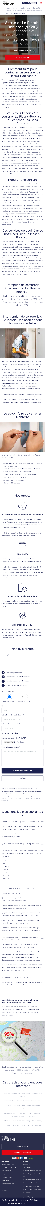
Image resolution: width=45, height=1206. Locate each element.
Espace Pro (26, 1164)
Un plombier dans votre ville (32, 1170)
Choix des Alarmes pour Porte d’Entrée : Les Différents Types (22, 1106)
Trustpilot (7, 655)
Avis (3, 1187)
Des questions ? (7, 1170)
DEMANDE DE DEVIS (22, 1146)
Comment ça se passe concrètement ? (18, 888)
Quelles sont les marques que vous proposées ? (20, 845)
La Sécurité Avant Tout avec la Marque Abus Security (22, 1121)
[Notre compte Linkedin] (24, 1197)
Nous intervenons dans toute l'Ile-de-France (20, 977)
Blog (3, 1174)
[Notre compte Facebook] (28, 1197)
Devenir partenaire (8, 1184)
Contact (4, 1190)
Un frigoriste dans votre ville (32, 1189)
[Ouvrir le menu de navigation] (41, 3)
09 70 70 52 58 (30, 3)
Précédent (22, 778)
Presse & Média (7, 1177)
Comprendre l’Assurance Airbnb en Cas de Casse (22, 1125)
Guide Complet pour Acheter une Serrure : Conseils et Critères (22, 1094)
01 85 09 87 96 (22, 57)
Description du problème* (11, 747)
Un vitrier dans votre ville (31, 1186)
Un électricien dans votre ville (32, 1180)
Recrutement (27, 1167)
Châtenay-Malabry (14, 130)
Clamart (4, 130)
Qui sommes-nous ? (8, 1164)
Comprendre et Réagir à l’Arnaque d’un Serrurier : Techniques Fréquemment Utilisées (22, 1114)
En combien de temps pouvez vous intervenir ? (21, 821)
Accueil (8, 8)
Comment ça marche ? (9, 1167)
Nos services (27, 1192)
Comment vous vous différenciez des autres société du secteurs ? (20, 938)
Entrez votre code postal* (11, 724)
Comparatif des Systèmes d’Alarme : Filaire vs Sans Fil (22, 1101)
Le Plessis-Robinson (35, 127)
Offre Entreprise (7, 1180)
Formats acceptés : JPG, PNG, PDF (14, 738)
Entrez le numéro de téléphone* (13, 715)
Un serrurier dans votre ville (32, 1183)
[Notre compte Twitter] (33, 1197)
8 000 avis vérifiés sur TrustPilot (28, 1070)
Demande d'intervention (22, 1152)
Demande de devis (22, 50)
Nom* (3, 706)
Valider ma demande (22, 770)
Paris (39, 130)
